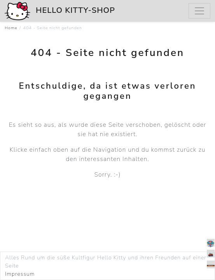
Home (11, 28)
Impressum (20, 274)
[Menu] (199, 11)
